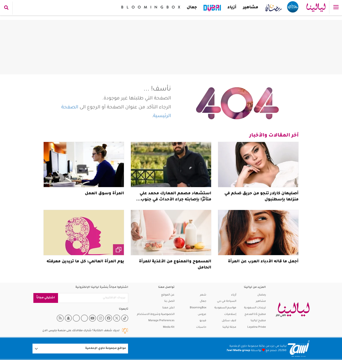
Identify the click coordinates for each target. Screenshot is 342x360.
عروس (202, 314)
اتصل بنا (169, 301)
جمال (191, 7)
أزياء (230, 7)
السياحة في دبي (226, 301)
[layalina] (293, 309)
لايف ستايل (229, 320)
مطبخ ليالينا (258, 320)
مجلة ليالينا (229, 327)
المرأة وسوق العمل (104, 193)
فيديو (203, 320)
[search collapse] (6, 8)
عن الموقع (167, 295)
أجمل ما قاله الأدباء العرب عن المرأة (263, 261)
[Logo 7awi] (299, 348)
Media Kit (168, 327)
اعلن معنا (168, 307)
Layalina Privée (256, 327)
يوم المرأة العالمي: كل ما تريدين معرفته (85, 261)
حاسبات (201, 327)
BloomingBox (198, 307)
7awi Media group (238, 350)
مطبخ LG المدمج (255, 314)
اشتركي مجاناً (45, 297)
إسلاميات (230, 314)
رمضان (261, 295)
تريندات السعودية (255, 307)
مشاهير (249, 7)
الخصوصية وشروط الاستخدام (155, 314)
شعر (203, 295)
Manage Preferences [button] (161, 320)
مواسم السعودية (225, 307)
